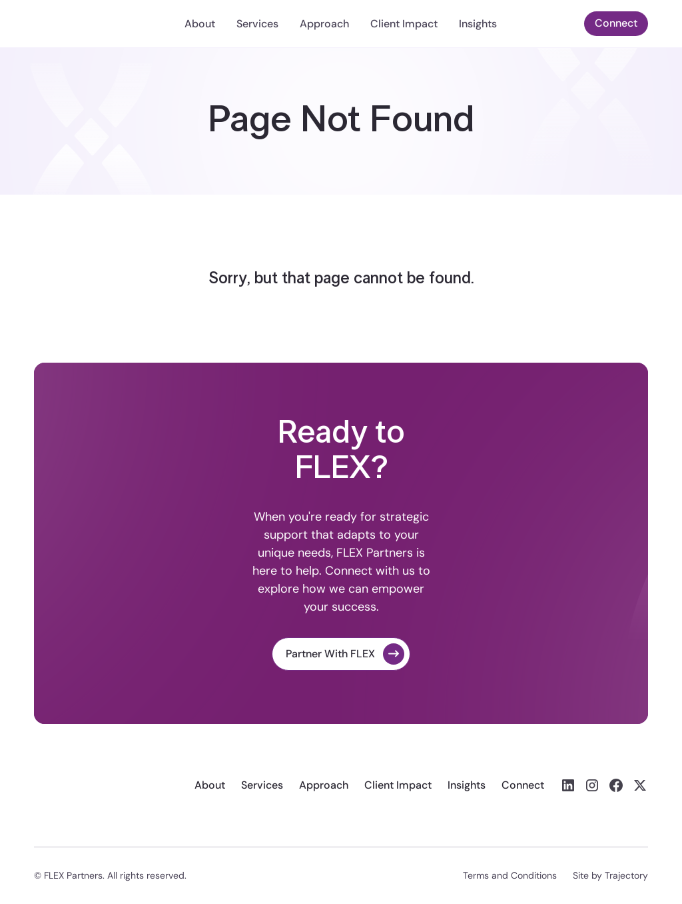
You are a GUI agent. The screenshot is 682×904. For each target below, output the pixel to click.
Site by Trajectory (610, 875)
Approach (324, 24)
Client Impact (404, 24)
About (199, 24)
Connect (616, 23)
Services (257, 24)
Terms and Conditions (510, 875)
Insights (478, 24)
